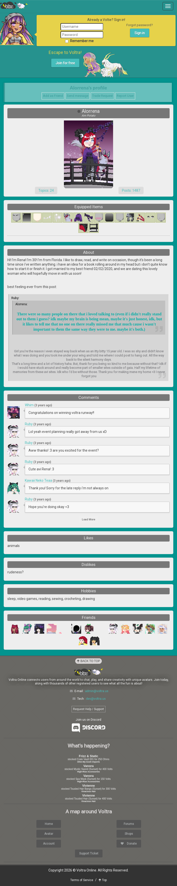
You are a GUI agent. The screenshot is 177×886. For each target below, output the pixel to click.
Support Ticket (88, 853)
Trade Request (102, 96)
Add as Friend (53, 96)
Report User (125, 96)
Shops (129, 833)
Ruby (29, 424)
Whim (29, 405)
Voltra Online (14, 5)
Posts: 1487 (131, 190)
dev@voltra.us (96, 698)
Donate (129, 843)
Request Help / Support (88, 709)
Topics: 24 (46, 190)
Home (49, 824)
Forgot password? (139, 25)
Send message (77, 96)
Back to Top (88, 661)
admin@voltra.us (96, 691)
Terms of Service (81, 880)
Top (103, 880)
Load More (88, 519)
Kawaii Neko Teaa (39, 480)
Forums (129, 824)
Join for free (65, 63)
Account (49, 843)
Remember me (79, 41)
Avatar (48, 833)
